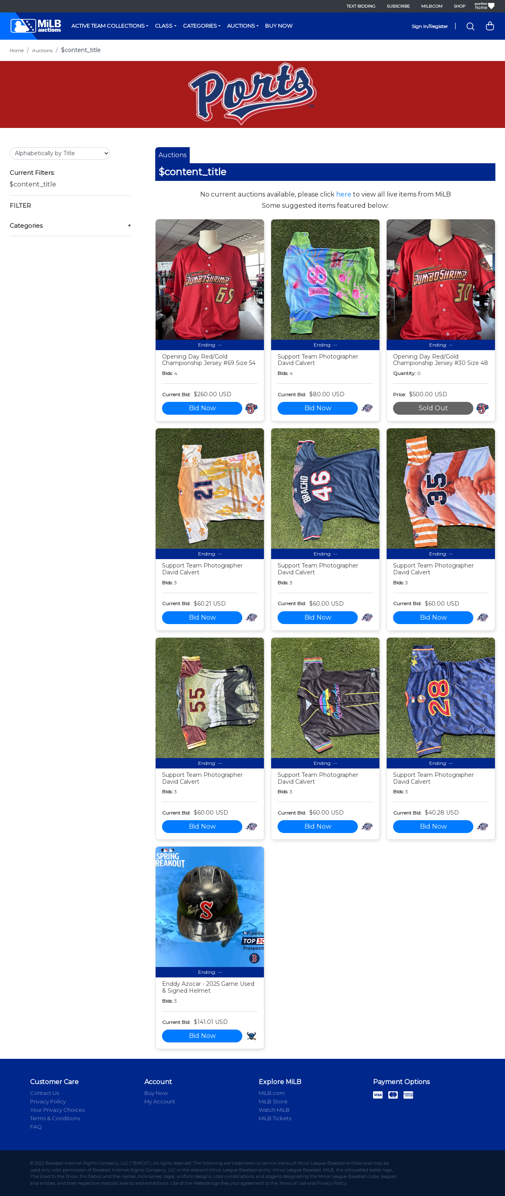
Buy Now (278, 25)
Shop (459, 6)
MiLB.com (431, 6)
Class (163, 25)
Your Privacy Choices (57, 1110)
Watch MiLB (274, 1110)
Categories (200, 25)
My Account (159, 1101)
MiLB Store (273, 1101)
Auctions (241, 25)
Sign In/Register (430, 26)
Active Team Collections (108, 25)
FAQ (36, 1126)
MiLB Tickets (275, 1118)
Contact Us (44, 1093)
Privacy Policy (48, 1101)
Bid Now (202, 408)
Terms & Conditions (55, 1118)
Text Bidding (361, 6)
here (343, 194)
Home (17, 50)
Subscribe (398, 6)
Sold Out (433, 408)
